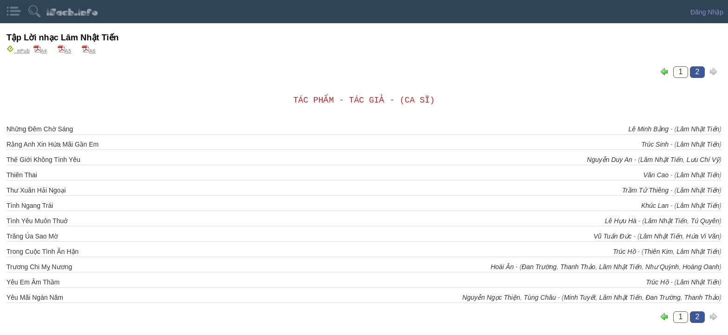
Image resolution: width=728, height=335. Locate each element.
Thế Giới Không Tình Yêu (43, 159)
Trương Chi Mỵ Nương (39, 266)
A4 (40, 50)
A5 (65, 50)
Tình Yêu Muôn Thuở (37, 220)
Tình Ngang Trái (29, 205)
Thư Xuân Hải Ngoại (36, 189)
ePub (18, 50)
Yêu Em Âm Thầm (32, 281)
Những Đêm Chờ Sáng (39, 128)
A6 (89, 50)
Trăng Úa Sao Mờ (32, 235)
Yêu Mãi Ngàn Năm (34, 297)
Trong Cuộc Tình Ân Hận (42, 251)
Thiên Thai (21, 174)
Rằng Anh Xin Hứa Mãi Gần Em (52, 144)
